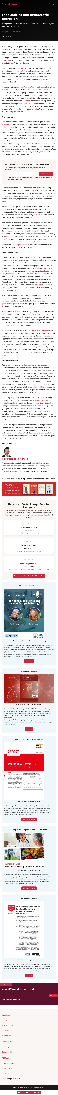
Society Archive (7, 1052)
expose (4, 60)
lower (4, 376)
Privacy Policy (18, 177)
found (42, 271)
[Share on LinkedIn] (27, 1092)
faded (8, 239)
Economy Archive (8, 1047)
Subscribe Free (46, 174)
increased (38, 285)
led (24, 381)
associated (31, 287)
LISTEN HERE (29, 661)
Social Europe (11, 4)
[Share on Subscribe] (39, 1092)
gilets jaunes (46, 141)
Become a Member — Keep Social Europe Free (29, 576)
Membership (7, 1036)
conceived (33, 109)
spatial (14, 304)
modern (28, 101)
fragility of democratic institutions (36, 87)
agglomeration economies (39, 330)
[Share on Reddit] (35, 1092)
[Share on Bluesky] (19, 1092)
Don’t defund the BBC (12, 999)
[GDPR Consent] (5, 178)
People (4, 1020)
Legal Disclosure (8, 1063)
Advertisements (8, 1030)
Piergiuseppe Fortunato (11, 31)
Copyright (5, 1073)
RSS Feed (5, 1058)
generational (7, 304)
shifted (36, 215)
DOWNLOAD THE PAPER (29, 888)
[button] (49, 4)
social (22, 304)
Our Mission (6, 1015)
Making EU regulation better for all (18, 989)
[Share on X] (23, 1092)
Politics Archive (7, 1042)
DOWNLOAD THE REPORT (29, 819)
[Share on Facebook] (31, 1092)
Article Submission (9, 1025)
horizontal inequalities (35, 387)
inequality (22, 68)
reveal (49, 52)
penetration (22, 245)
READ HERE (29, 729)
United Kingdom (8, 127)
